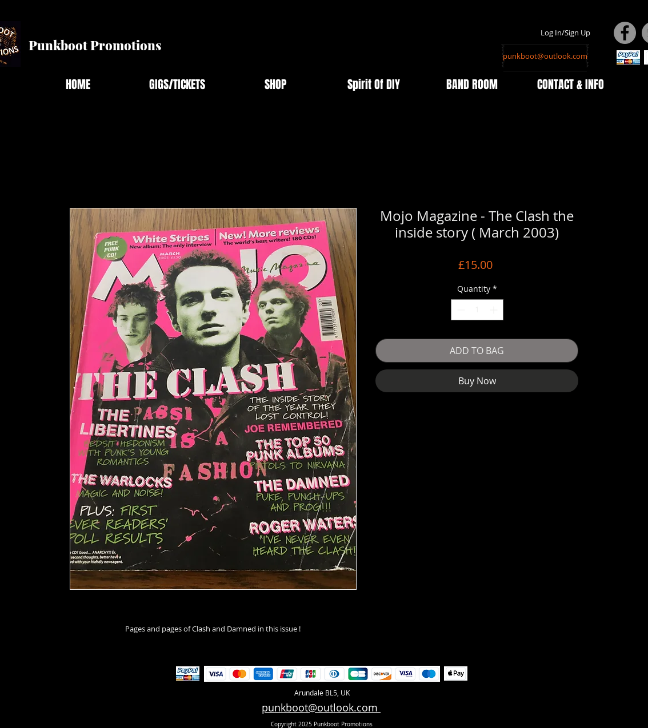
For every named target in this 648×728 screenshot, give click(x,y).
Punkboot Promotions (95, 45)
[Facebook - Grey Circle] (625, 33)
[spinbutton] (477, 310)
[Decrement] (460, 310)
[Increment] (494, 310)
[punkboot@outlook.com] (545, 56)
